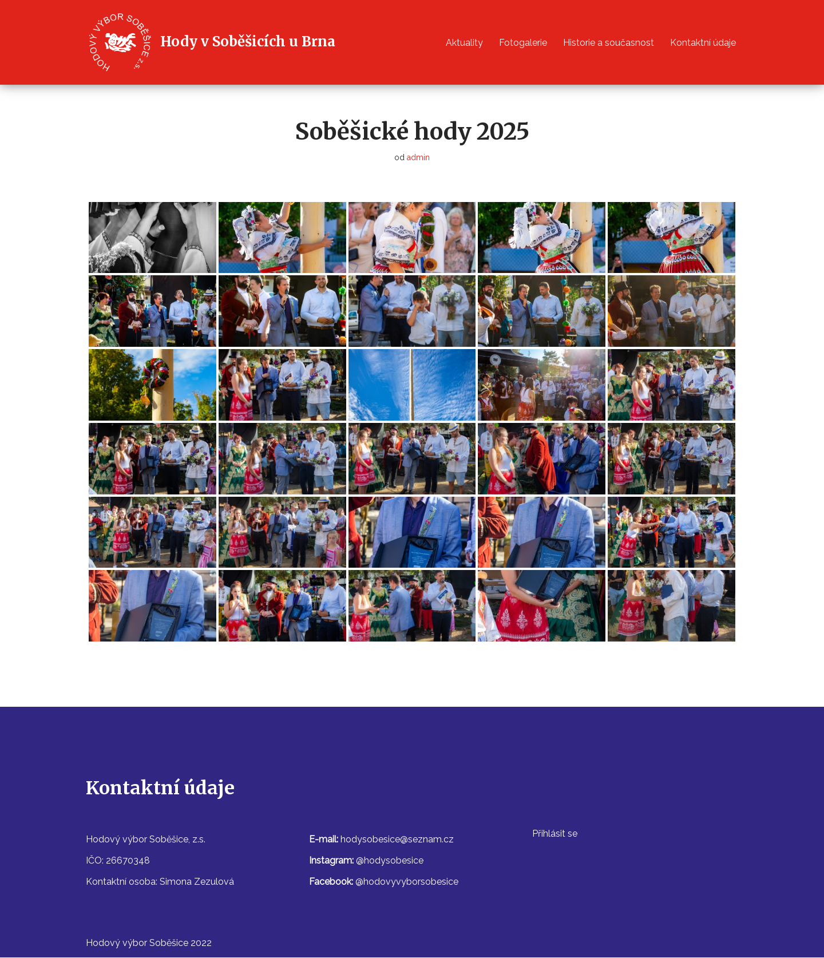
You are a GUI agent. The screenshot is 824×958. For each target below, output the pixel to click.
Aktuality (464, 42)
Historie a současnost (608, 42)
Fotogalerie (523, 42)
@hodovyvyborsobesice (406, 882)
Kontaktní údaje (703, 42)
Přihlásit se (554, 833)
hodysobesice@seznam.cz (397, 839)
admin (418, 158)
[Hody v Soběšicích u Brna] (210, 42)
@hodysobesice (389, 860)
